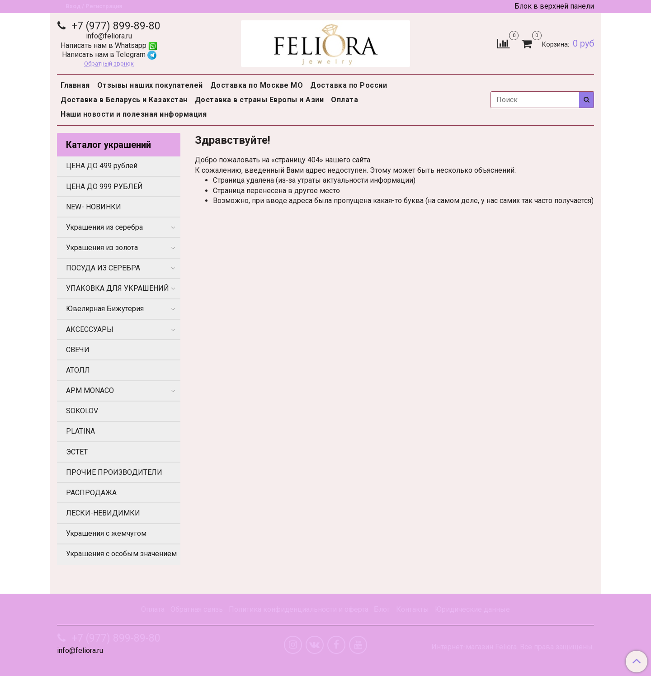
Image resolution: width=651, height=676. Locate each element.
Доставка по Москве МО (256, 85)
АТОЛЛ (78, 370)
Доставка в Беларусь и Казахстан (124, 99)
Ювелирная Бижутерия (105, 308)
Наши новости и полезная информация (134, 114)
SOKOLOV (82, 411)
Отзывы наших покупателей (150, 85)
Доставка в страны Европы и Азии (259, 99)
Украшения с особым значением (121, 553)
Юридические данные (472, 609)
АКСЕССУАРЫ (89, 329)
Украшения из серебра (104, 227)
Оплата (344, 99)
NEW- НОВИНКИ (93, 207)
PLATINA (80, 431)
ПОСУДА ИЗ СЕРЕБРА (103, 268)
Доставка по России (348, 85)
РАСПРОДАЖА (91, 492)
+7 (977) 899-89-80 (114, 26)
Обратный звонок (109, 64)
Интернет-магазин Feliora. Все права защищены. (512, 647)
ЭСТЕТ (77, 452)
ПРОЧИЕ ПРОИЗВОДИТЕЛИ (114, 472)
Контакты (412, 609)
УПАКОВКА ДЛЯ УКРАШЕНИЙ (117, 288)
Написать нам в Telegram (109, 54)
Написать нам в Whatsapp (109, 45)
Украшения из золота (102, 247)
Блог (382, 609)
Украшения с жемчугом (106, 533)
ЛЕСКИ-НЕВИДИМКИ (103, 513)
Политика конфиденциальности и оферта (298, 609)
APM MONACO (90, 390)
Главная (75, 85)
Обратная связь (196, 609)
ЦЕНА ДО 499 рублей (101, 165)
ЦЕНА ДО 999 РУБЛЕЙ (104, 186)
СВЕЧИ (78, 349)
